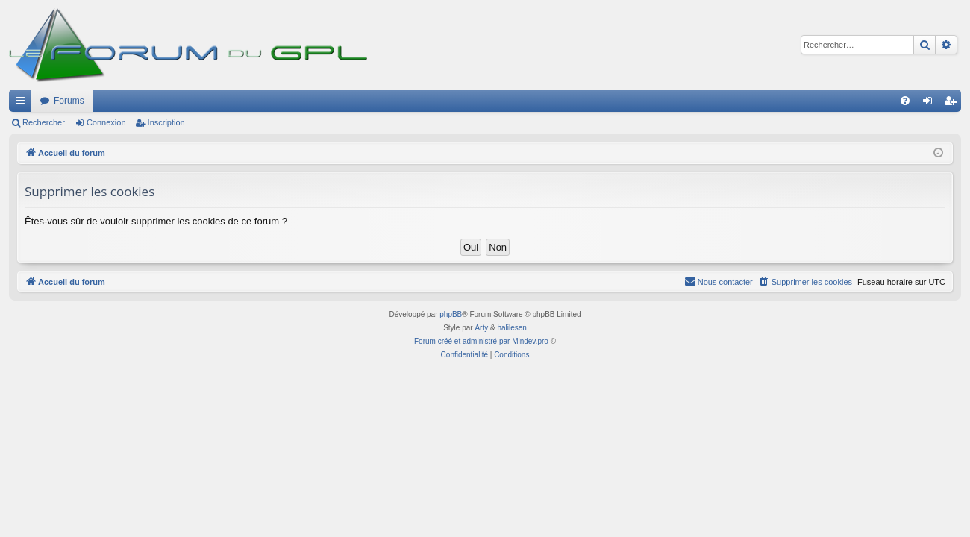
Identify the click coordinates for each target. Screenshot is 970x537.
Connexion (106, 122)
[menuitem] (905, 101)
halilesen (511, 328)
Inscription (166, 122)
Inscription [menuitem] (953, 103)
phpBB (450, 314)
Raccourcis (23, 103)
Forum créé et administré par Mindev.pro (481, 341)
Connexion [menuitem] (931, 103)
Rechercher (43, 122)
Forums (69, 100)
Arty (481, 328)
